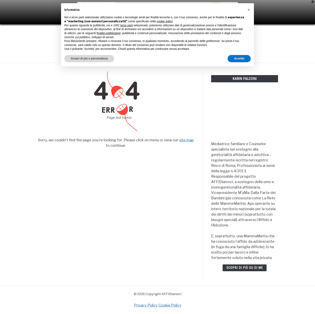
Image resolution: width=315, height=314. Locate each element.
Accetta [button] (239, 58)
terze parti (126, 25)
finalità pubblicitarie (109, 33)
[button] (248, 9)
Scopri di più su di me (244, 268)
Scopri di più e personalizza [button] (89, 58)
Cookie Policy (170, 305)
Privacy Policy (146, 305)
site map (186, 140)
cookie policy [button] (165, 21)
